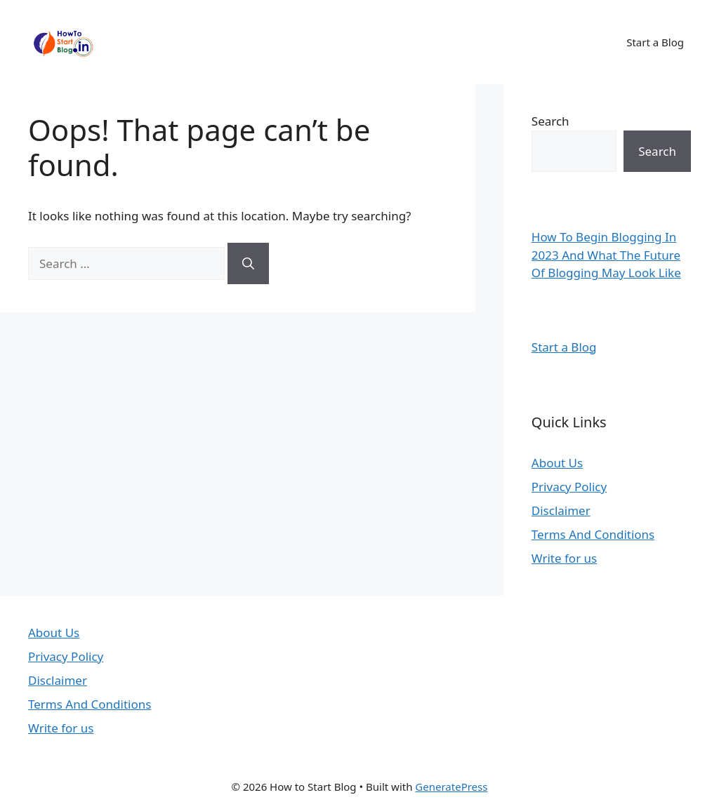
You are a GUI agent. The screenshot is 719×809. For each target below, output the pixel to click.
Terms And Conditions (593, 534)
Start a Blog (655, 42)
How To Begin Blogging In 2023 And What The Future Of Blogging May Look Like (606, 255)
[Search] (248, 264)
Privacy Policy (569, 487)
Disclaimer (561, 510)
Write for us (564, 558)
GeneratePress (451, 787)
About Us (557, 463)
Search (550, 121)
